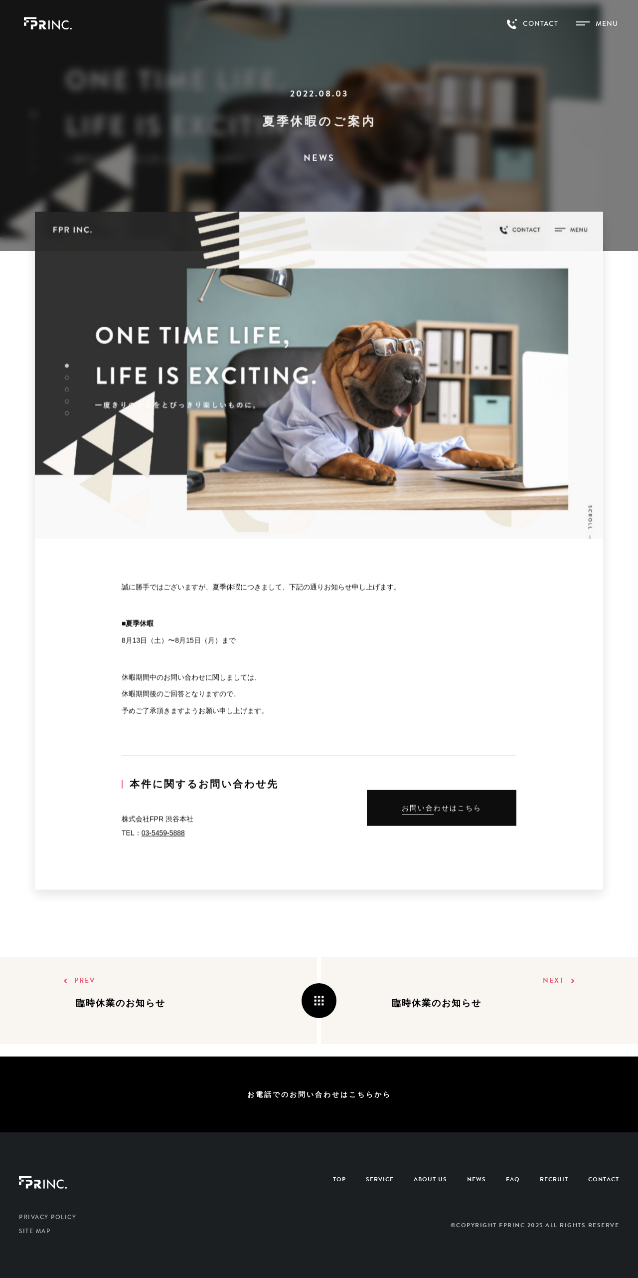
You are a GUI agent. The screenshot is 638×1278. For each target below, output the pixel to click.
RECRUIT (554, 1179)
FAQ (513, 1179)
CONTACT (603, 1179)
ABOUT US (430, 1179)
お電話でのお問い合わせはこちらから (319, 1094)
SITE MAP (34, 1231)
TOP (339, 1179)
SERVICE (380, 1179)
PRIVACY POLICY (47, 1217)
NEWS (476, 1179)
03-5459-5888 (163, 836)
